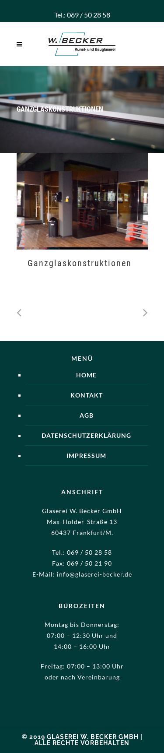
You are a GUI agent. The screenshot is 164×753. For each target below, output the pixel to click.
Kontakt (86, 395)
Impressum (86, 455)
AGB (87, 415)
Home (86, 375)
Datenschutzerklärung (86, 435)
